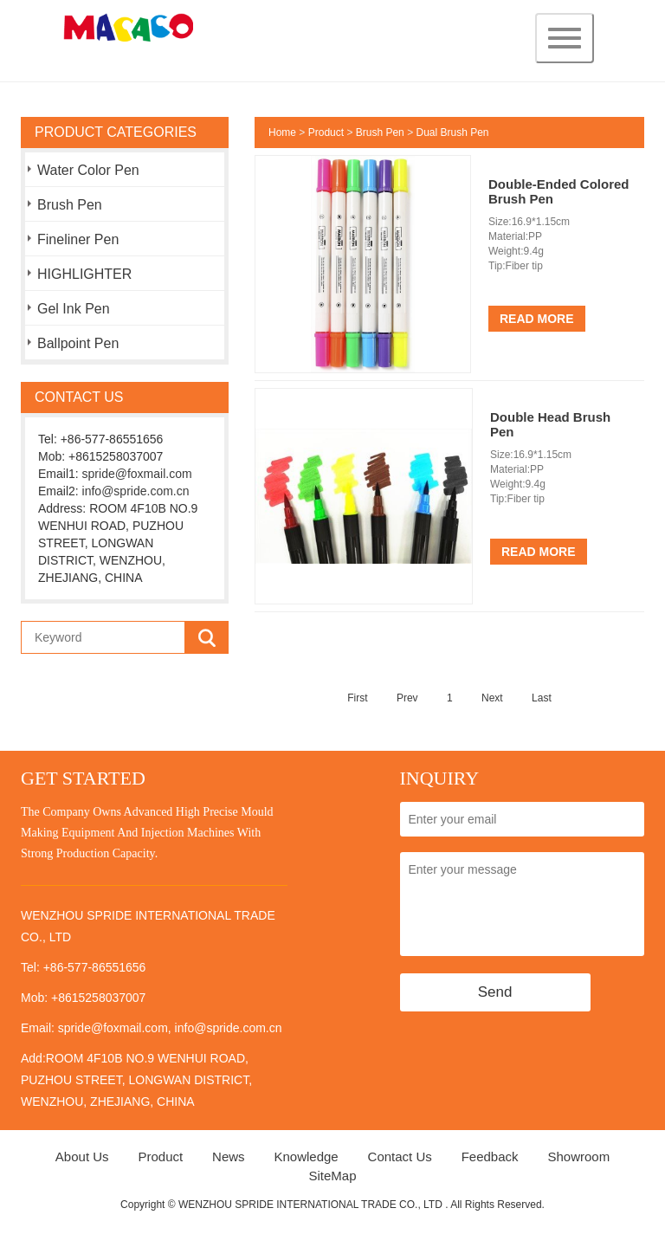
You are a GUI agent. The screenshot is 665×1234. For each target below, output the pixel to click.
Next (492, 698)
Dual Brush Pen (452, 132)
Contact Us (400, 1156)
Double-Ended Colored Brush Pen (558, 191)
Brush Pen (69, 204)
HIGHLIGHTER (84, 274)
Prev (407, 698)
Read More (537, 319)
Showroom (578, 1156)
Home (282, 132)
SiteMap (332, 1175)
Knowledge (306, 1156)
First (357, 698)
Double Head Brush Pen (550, 424)
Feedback (490, 1156)
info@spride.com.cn (136, 491)
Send (495, 992)
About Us (82, 1156)
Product (326, 132)
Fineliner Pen (78, 239)
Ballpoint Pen (78, 343)
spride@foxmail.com (137, 474)
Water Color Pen (88, 170)
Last (542, 698)
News (228, 1156)
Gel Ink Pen (73, 308)
